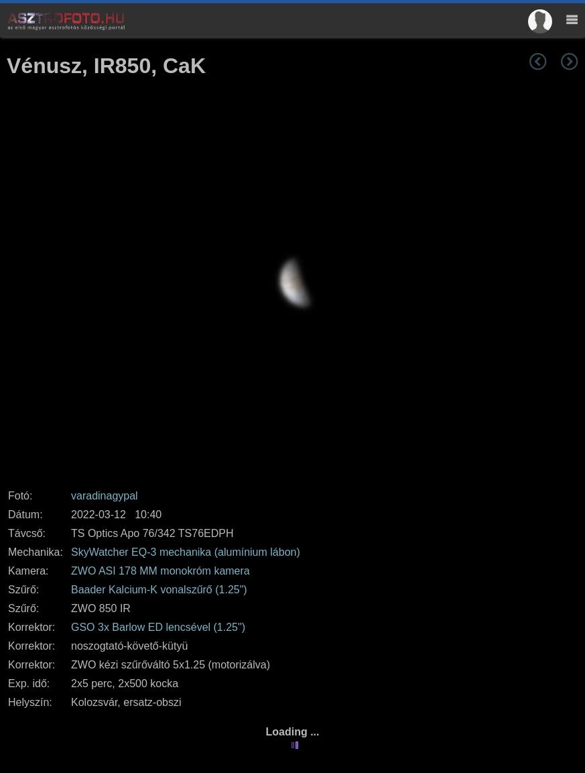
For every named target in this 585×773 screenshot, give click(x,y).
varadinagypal (104, 495)
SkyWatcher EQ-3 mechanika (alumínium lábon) (185, 552)
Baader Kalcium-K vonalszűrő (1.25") (159, 589)
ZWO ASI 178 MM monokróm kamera (160, 571)
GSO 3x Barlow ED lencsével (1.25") (158, 627)
